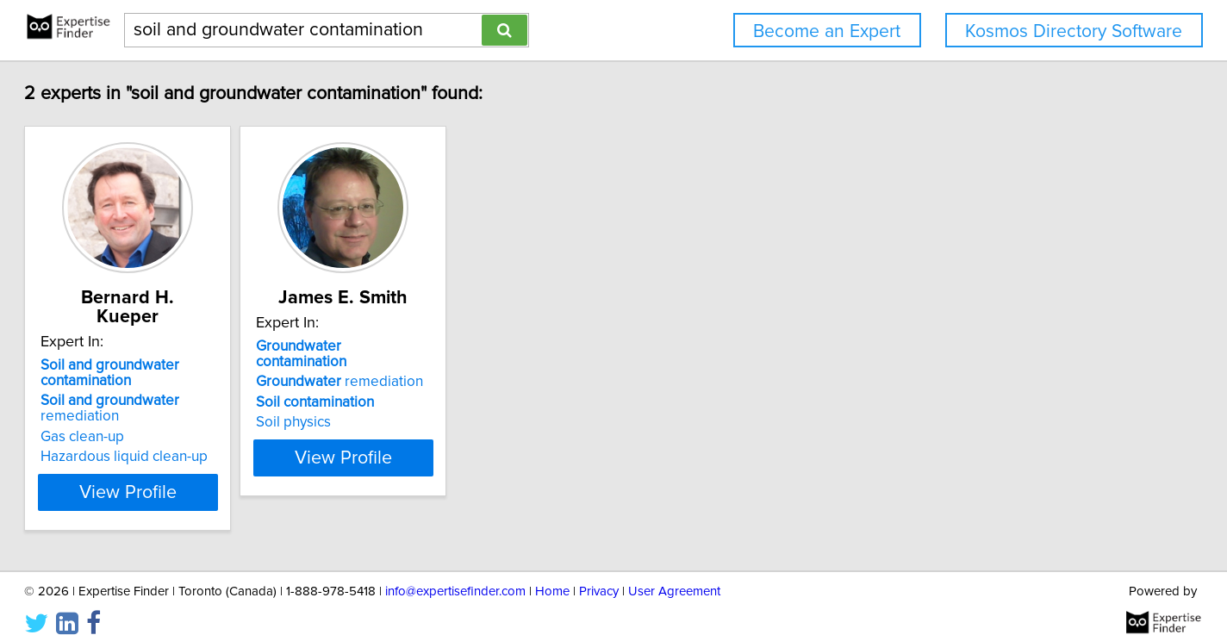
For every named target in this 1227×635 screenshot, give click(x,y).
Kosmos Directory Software (1073, 31)
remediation (182, 389)
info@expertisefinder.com (455, 572)
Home (552, 572)
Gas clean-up (154, 418)
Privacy (599, 572)
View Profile (222, 473)
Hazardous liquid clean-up (196, 437)
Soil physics (408, 406)
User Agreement (674, 572)
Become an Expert (826, 31)
